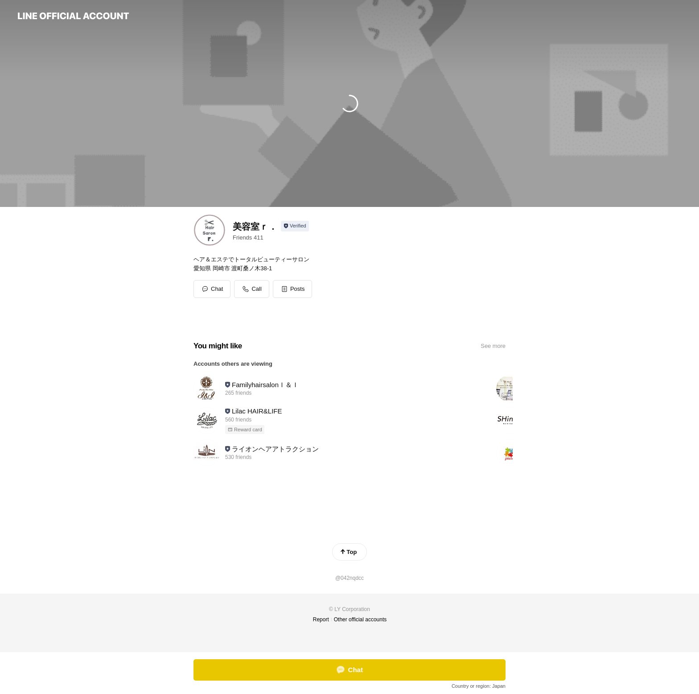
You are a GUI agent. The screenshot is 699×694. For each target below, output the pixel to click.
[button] (292, 289)
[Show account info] (295, 226)
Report (321, 619)
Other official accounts (360, 619)
